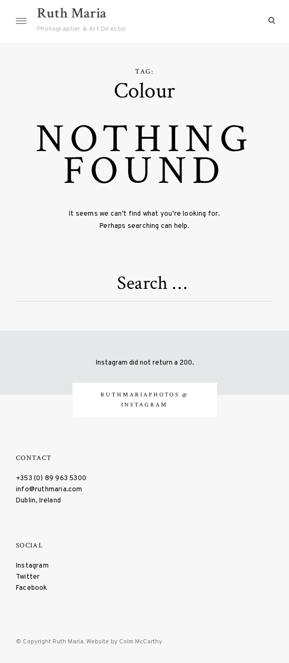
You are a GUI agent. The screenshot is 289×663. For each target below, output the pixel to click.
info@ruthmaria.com (49, 489)
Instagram (32, 565)
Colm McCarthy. (140, 642)
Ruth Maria (71, 13)
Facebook (32, 588)
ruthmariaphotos (141, 395)
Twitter (28, 576)
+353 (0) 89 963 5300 (51, 478)
